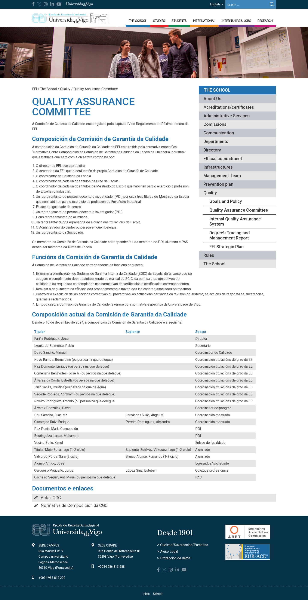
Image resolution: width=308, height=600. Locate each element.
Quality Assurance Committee (238, 210)
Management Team (222, 175)
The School (138, 20)
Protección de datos (175, 558)
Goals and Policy (225, 201)
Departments (215, 141)
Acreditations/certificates (228, 107)
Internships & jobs (236, 20)
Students (179, 20)
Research (265, 20)
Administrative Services (226, 115)
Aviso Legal (169, 552)
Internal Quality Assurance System (235, 221)
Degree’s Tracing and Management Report (229, 235)
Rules (208, 255)
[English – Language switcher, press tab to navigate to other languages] (216, 4)
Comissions (215, 124)
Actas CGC (51, 497)
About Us (212, 98)
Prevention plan (218, 184)
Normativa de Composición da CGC (74, 505)
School (157, 594)
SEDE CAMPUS (48, 545)
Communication (218, 132)
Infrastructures (218, 167)
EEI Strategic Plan (226, 246)
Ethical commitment (222, 158)
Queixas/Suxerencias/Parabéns (184, 545)
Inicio (146, 594)
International (204, 20)
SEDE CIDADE (107, 545)
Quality (210, 192)
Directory (212, 150)
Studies (159, 20)
